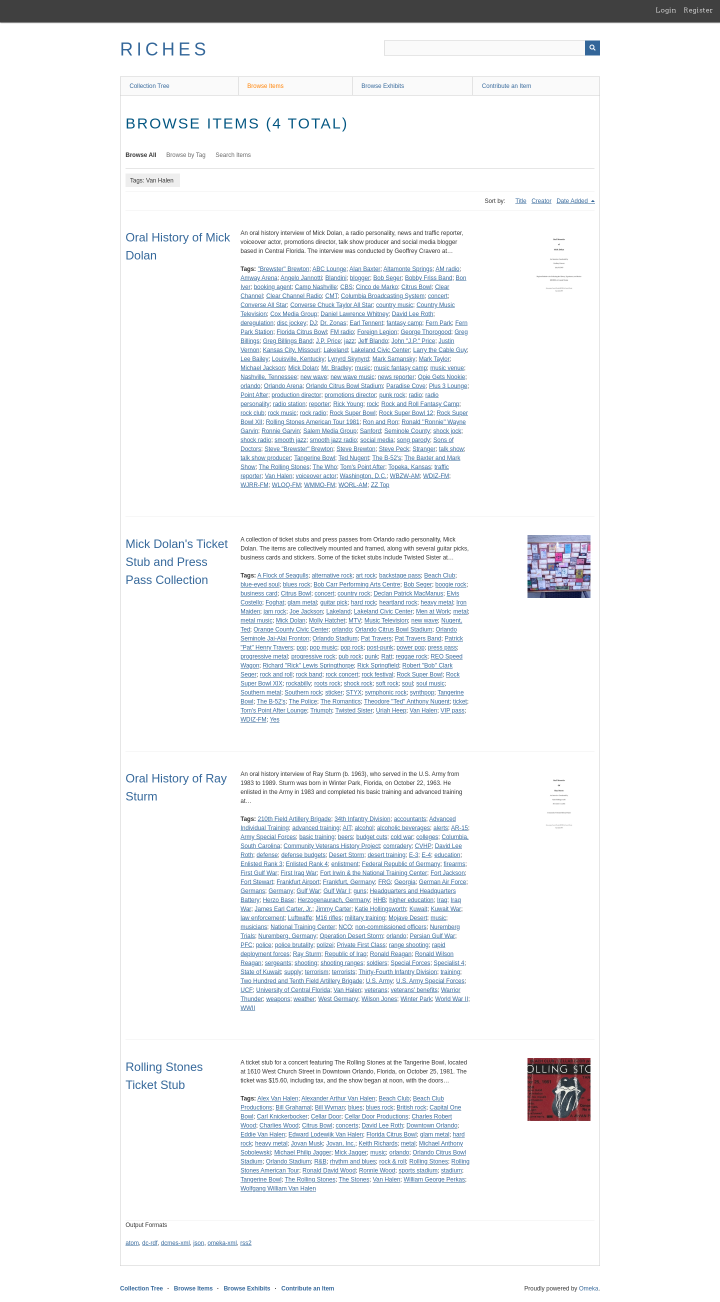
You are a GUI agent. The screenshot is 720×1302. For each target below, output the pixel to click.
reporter (319, 404)
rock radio (313, 413)
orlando (250, 386)
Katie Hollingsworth (380, 909)
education (447, 855)
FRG (384, 882)
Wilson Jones (379, 999)
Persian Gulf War (432, 936)
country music (394, 305)
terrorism (316, 972)
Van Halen (278, 476)
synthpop (422, 692)
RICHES (165, 49)
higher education (412, 900)
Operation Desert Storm (351, 936)
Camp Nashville (316, 287)
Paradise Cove (406, 386)
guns (360, 891)
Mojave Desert (407, 918)
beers (345, 837)
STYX (354, 692)
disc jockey (291, 323)
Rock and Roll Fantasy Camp (421, 404)
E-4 (426, 855)
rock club (252, 413)
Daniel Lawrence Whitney (354, 314)
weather (304, 999)
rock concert (342, 674)
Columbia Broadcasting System (382, 296)
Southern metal (260, 692)
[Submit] (592, 48)
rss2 (246, 1243)
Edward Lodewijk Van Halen (325, 1134)
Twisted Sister (354, 710)
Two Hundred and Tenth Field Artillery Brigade (301, 981)
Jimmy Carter (333, 909)
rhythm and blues (353, 1161)
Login (666, 10)
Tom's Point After (362, 467)
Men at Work (433, 611)
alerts (441, 828)
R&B (320, 1161)
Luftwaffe (300, 918)
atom (132, 1243)
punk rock (393, 395)
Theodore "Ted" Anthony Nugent (407, 701)
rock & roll (393, 1161)
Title (521, 201)
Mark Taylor (434, 359)
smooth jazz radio (333, 440)
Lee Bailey (254, 359)
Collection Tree (150, 86)
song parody (413, 440)
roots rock (327, 683)
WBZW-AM (405, 476)
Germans (252, 891)
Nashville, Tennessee (268, 377)
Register (698, 10)
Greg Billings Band (287, 341)
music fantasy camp (400, 368)
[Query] (492, 48)
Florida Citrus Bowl (301, 332)
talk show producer (265, 458)
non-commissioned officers (390, 927)
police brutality (294, 945)
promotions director (350, 395)
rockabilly (298, 683)
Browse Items (266, 86)
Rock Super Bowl (353, 413)
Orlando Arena (283, 386)
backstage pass (399, 575)
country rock (354, 593)
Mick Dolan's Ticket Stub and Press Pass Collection (177, 561)
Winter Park (416, 999)
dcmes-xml (175, 1243)
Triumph (321, 710)
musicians (253, 927)
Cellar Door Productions (376, 1116)
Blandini (335, 278)
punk (371, 656)
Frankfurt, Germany (349, 882)
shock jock (448, 431)
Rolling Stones (429, 1161)
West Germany (338, 999)
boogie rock (451, 584)
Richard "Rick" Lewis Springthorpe (308, 665)
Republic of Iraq (345, 954)
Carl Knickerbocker (282, 1116)
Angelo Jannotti (301, 278)
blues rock (296, 584)
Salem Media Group (329, 431)
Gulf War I (337, 891)
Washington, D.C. (363, 476)
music (362, 368)
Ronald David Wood (329, 1170)
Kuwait (419, 909)
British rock (411, 1107)
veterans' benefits (414, 990)
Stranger (424, 449)
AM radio (448, 269)
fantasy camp (404, 323)
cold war (401, 837)
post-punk (380, 647)
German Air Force (442, 882)
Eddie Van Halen (262, 1134)
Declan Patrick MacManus (408, 593)
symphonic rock (385, 692)
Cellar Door (326, 1116)
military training (365, 918)
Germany (280, 891)
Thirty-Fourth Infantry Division (397, 972)
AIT (346, 828)
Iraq (442, 900)
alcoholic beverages (403, 828)
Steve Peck (394, 449)
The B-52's (387, 458)
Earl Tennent (366, 323)
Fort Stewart (256, 882)
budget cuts (371, 837)
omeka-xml (222, 1243)
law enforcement (262, 918)
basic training (316, 837)
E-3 (413, 855)
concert (438, 296)
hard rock (363, 602)
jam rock (275, 611)
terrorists (344, 972)
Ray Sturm (307, 954)
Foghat (275, 602)
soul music (430, 683)
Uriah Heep (391, 710)
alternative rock (332, 575)
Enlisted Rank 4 (307, 864)
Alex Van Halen (278, 1098)
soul (407, 683)
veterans (376, 990)
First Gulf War (259, 873)
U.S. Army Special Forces (430, 981)
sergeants (278, 963)
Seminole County (407, 431)
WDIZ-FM (436, 476)
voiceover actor (316, 476)
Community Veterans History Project (332, 846)
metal (460, 611)
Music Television (386, 620)
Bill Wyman (330, 1107)
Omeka (588, 1288)
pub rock (350, 656)
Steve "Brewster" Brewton (298, 449)
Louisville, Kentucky (298, 359)
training (450, 972)
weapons (278, 999)
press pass (442, 647)
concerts (347, 1125)
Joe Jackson (306, 611)
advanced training (316, 828)
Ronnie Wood (377, 1170)
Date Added (573, 201)
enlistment (344, 864)
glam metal (302, 602)
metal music (256, 620)
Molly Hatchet (327, 620)
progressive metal (264, 656)
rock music (282, 413)
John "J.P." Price (414, 341)
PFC (246, 945)
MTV (354, 620)
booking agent (273, 287)
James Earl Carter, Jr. (283, 909)
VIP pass (452, 710)
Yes (275, 719)
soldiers (376, 963)
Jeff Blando (373, 341)
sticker (333, 692)
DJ (313, 323)
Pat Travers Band (418, 638)
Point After (254, 395)
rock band (309, 674)
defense (267, 855)
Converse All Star (263, 305)
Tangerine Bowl (314, 458)
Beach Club (439, 575)
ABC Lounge (329, 269)
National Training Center (302, 927)
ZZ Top (380, 485)
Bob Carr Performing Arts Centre (357, 584)
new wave (313, 377)
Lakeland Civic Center (380, 350)
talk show (451, 449)
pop (301, 647)
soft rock (387, 683)
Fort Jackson (447, 873)
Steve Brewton (356, 449)
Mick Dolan (303, 368)
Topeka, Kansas (409, 467)
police (264, 945)
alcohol (364, 828)
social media (377, 440)
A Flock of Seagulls (283, 575)
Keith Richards (378, 1143)
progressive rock (313, 656)
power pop (410, 647)
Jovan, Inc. (340, 1143)
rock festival (377, 674)
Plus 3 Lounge (448, 386)
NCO (345, 927)
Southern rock (303, 692)
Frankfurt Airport (298, 882)
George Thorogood (425, 332)
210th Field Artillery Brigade (294, 819)
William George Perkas (434, 1179)
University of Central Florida (293, 990)
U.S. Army (379, 981)
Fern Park (439, 323)
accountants (410, 819)
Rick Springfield (378, 665)
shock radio (255, 440)
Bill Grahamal (294, 1107)
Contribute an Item (507, 86)
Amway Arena (259, 278)
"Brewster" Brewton (283, 269)
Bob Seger (388, 278)
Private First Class (361, 945)
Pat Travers (376, 638)
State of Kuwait (260, 972)
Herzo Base (278, 900)
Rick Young (348, 404)
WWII (247, 1008)
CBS (346, 287)
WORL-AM (353, 485)
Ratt (387, 656)
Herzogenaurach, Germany (334, 900)
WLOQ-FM (286, 485)
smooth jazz (290, 440)
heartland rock (399, 602)
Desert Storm (346, 855)
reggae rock (411, 656)
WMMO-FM (319, 485)
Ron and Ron (380, 422)
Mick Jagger (350, 1152)
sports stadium (418, 1170)
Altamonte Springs (408, 269)
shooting (305, 963)
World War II (451, 999)
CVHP (423, 846)
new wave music (352, 377)
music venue (447, 368)
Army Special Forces (268, 837)
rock (372, 404)
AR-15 (459, 828)
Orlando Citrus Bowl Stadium (344, 386)
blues (355, 1107)
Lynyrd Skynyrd (348, 359)
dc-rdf (150, 1243)
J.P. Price (328, 341)
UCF (246, 990)
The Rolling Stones (283, 467)
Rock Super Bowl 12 (406, 413)
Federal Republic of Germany (401, 864)
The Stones (353, 1179)
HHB (379, 900)
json (198, 1243)
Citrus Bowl (417, 287)
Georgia (405, 882)
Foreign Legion (377, 332)
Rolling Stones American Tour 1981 (313, 422)
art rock (366, 575)
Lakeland (336, 350)
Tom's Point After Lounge (273, 710)
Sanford (370, 431)
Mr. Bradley (336, 368)
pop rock (352, 647)
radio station (289, 404)
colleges (427, 837)
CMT (331, 296)
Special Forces (410, 963)
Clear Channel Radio (294, 296)
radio (415, 395)
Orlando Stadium (335, 638)
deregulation (257, 323)
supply (293, 972)
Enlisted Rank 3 (261, 864)
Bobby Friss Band (428, 278)
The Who (324, 467)
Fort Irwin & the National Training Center (373, 873)
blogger (360, 278)
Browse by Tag (186, 155)
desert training (387, 855)
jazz (349, 341)
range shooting (408, 945)
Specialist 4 (449, 963)
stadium (451, 1170)
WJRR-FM (254, 485)
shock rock (358, 683)
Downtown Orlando (432, 1125)
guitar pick (334, 602)
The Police (303, 701)
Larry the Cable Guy (439, 350)
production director (296, 395)
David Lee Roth (413, 314)
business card (259, 593)
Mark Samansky (394, 359)
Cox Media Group (293, 314)
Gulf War (308, 891)
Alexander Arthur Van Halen (339, 1098)
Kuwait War (445, 909)
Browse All (141, 155)
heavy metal (436, 602)
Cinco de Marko (377, 287)
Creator (542, 201)
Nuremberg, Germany (287, 936)
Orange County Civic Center (291, 629)
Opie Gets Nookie (442, 377)
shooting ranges (341, 963)
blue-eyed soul (260, 584)
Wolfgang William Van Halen (278, 1188)
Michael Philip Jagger (302, 1152)
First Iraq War (298, 873)
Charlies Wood (279, 1125)
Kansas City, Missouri (291, 350)
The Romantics (340, 701)
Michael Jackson (262, 368)
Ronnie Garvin (281, 431)
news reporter (396, 377)
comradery (397, 846)
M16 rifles (329, 918)
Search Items (233, 155)
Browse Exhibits (383, 86)
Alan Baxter (365, 269)
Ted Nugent (353, 458)
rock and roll (276, 674)
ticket (460, 701)
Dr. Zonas (333, 323)
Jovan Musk (307, 1143)
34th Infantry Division (362, 819)
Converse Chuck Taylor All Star (331, 305)
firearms (454, 864)
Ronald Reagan (391, 954)
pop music (324, 647)
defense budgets (303, 855)
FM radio (342, 332)
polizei (325, 945)
